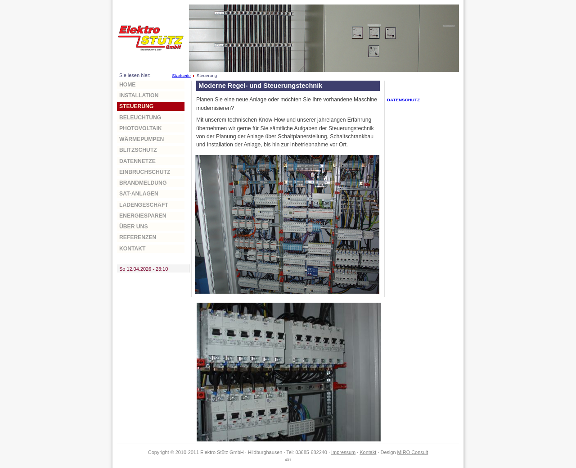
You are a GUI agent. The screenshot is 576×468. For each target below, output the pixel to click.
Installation (138, 95)
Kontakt (132, 248)
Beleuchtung (140, 117)
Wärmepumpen (141, 139)
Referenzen (137, 237)
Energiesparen (142, 216)
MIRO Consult (412, 452)
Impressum (343, 452)
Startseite (181, 75)
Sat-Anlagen (138, 194)
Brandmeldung (142, 183)
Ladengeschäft (143, 205)
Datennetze (137, 161)
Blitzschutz (138, 150)
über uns (133, 226)
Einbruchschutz (144, 172)
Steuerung (136, 106)
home (127, 85)
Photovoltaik (140, 128)
